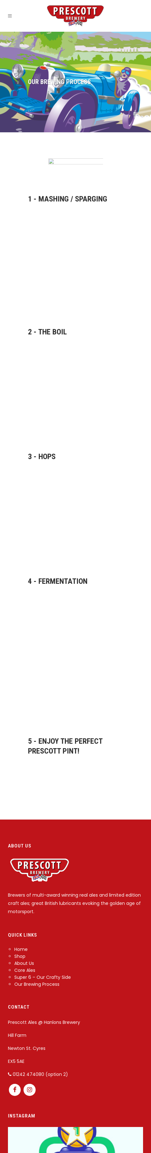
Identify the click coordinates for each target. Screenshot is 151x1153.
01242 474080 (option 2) (38, 1074)
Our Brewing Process (36, 984)
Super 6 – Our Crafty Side (42, 977)
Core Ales (24, 970)
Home (21, 949)
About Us (24, 963)
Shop (19, 956)
